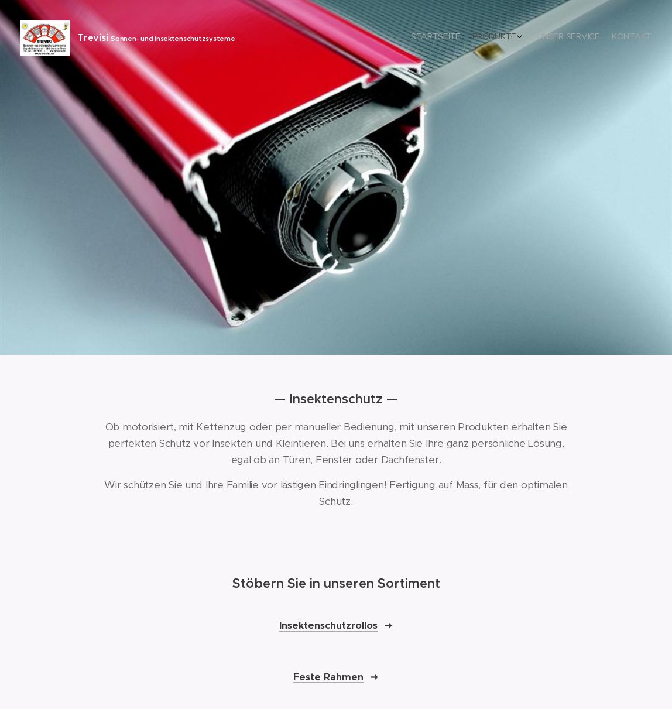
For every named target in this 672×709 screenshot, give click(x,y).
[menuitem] (609, 38)
